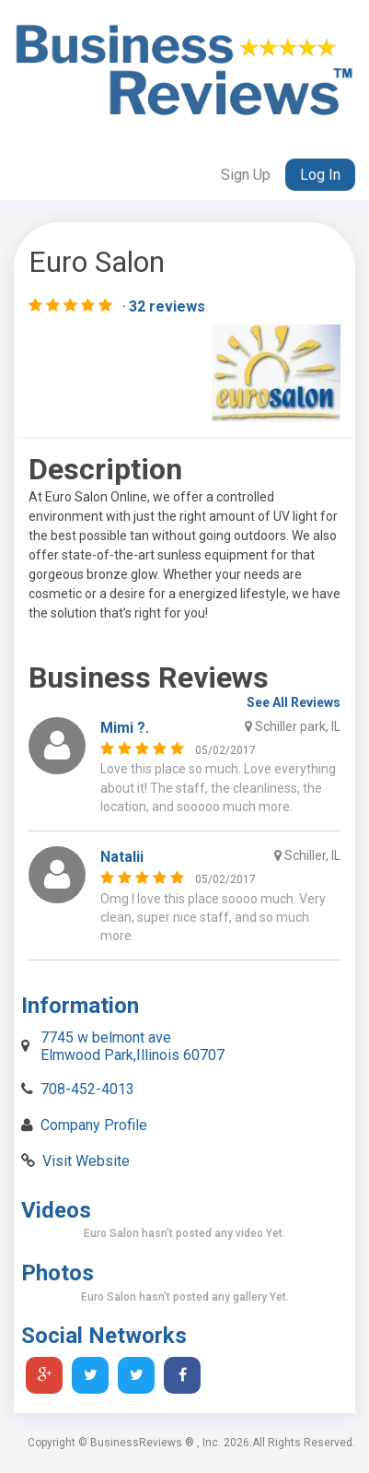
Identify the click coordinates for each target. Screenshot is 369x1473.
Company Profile (93, 1125)
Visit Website (86, 1161)
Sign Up (246, 174)
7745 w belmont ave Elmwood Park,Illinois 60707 (132, 1046)
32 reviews (167, 306)
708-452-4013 (87, 1089)
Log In (320, 174)
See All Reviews (293, 702)
